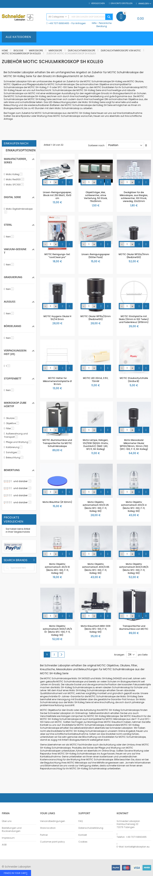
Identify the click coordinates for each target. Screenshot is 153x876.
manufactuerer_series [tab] (15, 160)
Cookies (82, 841)
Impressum (8, 837)
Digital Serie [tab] (12, 197)
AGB (4, 844)
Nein (10, 236)
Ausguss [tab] (9, 301)
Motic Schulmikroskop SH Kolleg (21, 53)
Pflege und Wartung (19, 442)
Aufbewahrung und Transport (16, 435)
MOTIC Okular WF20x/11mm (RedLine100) (134, 256)
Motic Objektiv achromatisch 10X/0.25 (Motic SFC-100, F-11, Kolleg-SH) (96, 506)
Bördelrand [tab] (12, 326)
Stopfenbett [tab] (12, 378)
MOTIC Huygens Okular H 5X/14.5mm (57, 318)
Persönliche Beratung (103, 25)
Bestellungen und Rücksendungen (11, 829)
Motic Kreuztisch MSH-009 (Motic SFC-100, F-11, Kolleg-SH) (95, 628)
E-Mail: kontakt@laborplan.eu (133, 846)
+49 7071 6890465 (58, 23)
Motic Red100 (15, 179)
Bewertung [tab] (12, 470)
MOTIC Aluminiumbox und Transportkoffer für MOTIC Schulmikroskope (57, 442)
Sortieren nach (96, 145)
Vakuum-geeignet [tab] (15, 250)
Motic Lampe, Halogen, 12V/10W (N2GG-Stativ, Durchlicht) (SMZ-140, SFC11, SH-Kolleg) (96, 444)
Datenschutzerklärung (90, 828)
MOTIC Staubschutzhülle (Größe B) (134, 379)
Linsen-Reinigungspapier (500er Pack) (96, 256)
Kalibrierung (15, 447)
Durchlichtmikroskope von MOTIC (121, 50)
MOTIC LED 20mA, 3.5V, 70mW (95, 379)
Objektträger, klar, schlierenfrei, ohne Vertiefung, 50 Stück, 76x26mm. (95, 197)
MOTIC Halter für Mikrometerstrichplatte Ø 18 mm (57, 380)
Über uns (7, 821)
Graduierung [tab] (13, 277)
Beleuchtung (15, 457)
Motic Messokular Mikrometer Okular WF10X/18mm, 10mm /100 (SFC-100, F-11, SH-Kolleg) (134, 444)
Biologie (19, 50)
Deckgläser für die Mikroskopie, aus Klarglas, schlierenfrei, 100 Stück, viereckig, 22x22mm (134, 197)
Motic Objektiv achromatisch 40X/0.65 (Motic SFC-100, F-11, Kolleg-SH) (95, 568)
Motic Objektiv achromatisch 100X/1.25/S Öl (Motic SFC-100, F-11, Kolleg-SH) (57, 630)
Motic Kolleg (15, 174)
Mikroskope (56, 50)
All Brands (34, 560)
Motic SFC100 (15, 184)
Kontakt (82, 835)
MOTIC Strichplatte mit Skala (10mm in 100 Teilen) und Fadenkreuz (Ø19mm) (134, 319)
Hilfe (94, 23)
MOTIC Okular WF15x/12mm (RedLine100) (95, 318)
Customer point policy (52, 841)
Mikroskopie (36, 50)
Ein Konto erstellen (121, 3)
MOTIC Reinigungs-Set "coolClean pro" (57, 256)
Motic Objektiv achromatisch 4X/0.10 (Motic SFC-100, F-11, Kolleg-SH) (57, 568)
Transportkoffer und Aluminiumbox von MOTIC (133, 627)
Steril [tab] (8, 224)
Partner (44, 835)
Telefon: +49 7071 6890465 (132, 837)
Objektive (13, 423)
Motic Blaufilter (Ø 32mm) (57, 502)
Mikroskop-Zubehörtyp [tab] (15, 404)
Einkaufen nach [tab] (16, 143)
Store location (48, 828)
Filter (10, 428)
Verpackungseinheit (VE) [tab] (15, 352)
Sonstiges (13, 452)
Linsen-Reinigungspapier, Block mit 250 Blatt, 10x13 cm (57, 195)
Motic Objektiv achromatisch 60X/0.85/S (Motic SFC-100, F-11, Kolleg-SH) (133, 568)
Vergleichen (98, 3)
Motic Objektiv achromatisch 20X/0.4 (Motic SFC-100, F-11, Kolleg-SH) (134, 506)
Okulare (12, 418)
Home (5, 50)
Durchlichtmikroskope (82, 50)
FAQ (80, 821)
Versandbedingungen (52, 821)
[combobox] (80, 17)
